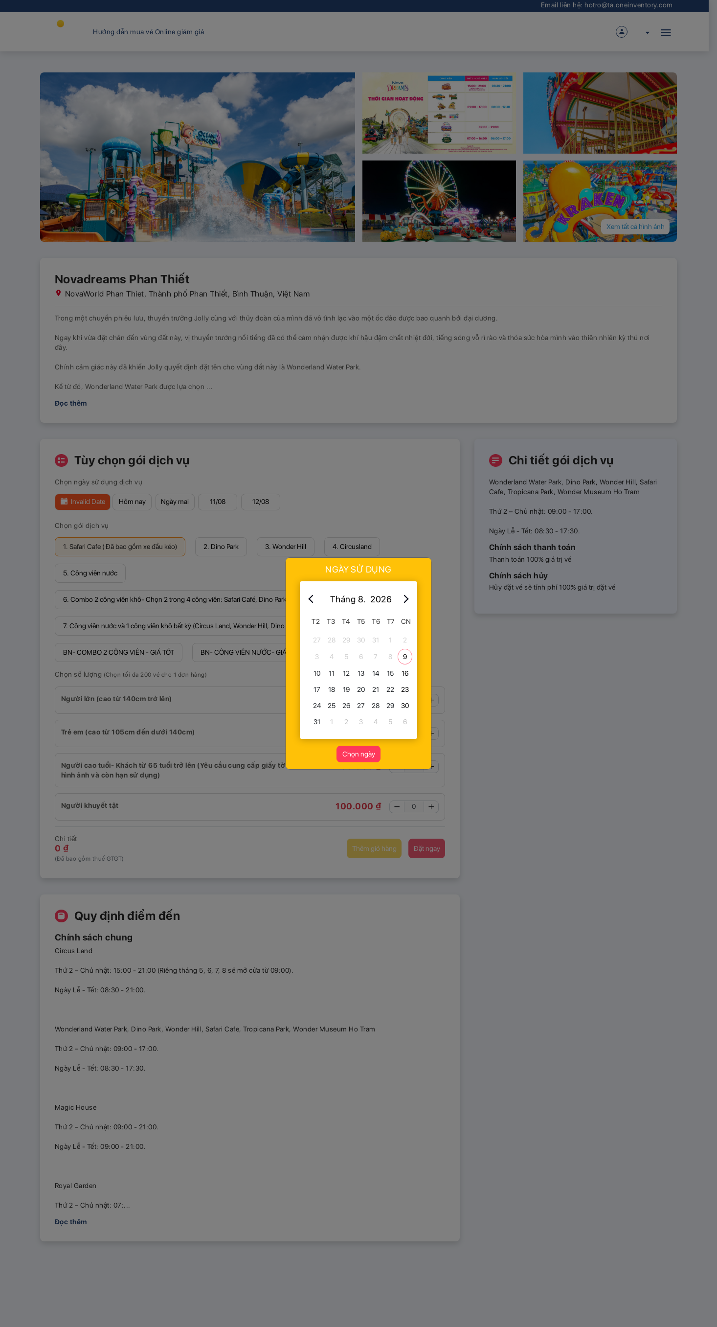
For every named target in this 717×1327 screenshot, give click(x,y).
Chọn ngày (358, 754)
